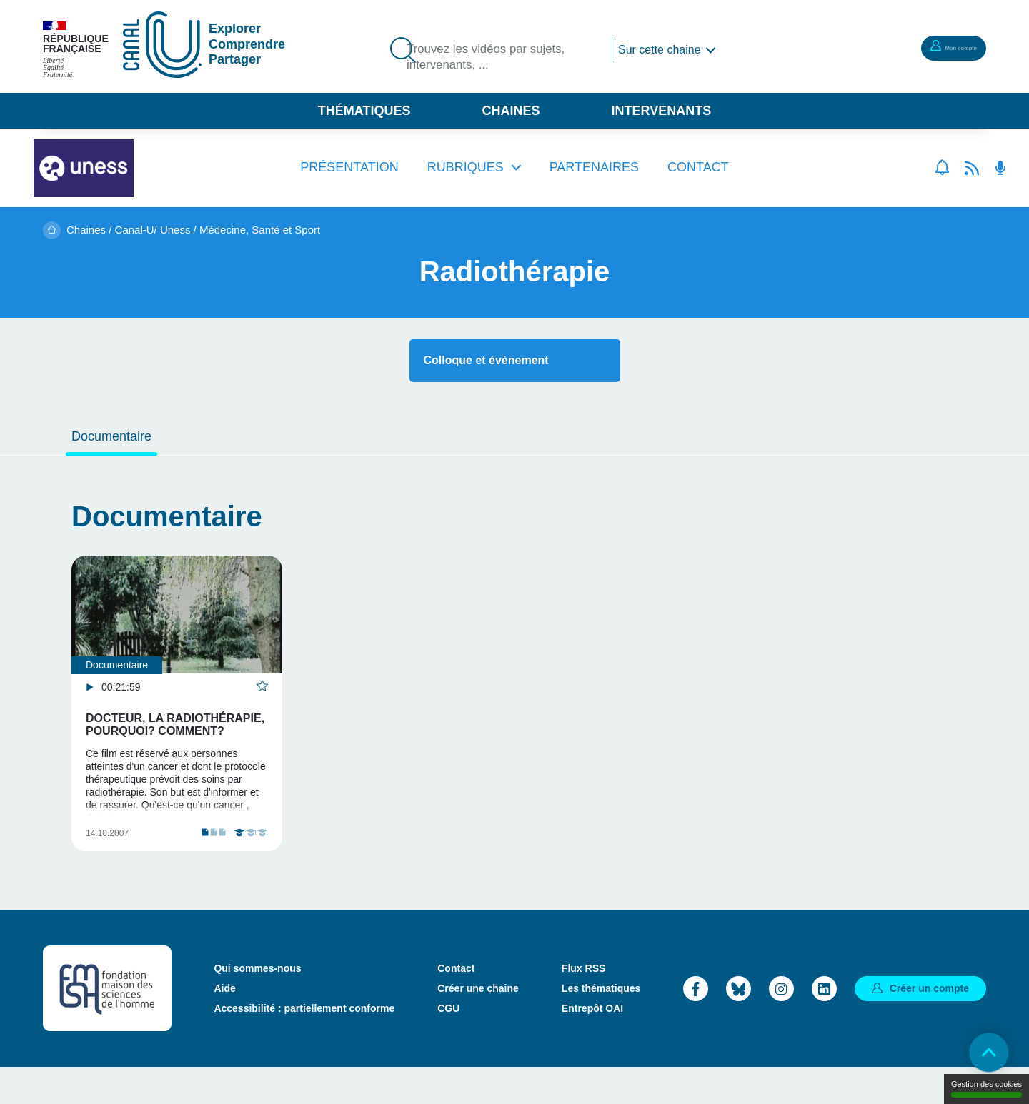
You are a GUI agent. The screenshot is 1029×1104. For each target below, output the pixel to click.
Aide (224, 1024)
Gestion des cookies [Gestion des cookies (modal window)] (986, 1089)
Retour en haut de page (979, 1054)
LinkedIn (824, 1024)
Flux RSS (583, 1004)
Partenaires (594, 167)
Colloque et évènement (486, 360)
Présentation (349, 167)
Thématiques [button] (364, 111)
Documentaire (111, 436)
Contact (698, 167)
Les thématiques (601, 1024)
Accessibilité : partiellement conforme (304, 1044)
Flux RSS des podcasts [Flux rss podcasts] (1000, 168)
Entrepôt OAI (592, 1044)
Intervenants (662, 111)
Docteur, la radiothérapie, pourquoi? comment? (175, 724)
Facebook (695, 1024)
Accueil (52, 230)
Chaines (511, 111)
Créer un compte (929, 1024)
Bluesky (738, 1024)
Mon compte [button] (939, 47)
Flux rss (972, 168)
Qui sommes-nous (257, 1004)
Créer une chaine (478, 1024)
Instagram (781, 1024)
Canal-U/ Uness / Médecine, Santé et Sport (218, 230)
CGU (448, 1044)
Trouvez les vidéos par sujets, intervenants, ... (499, 59)
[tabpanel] (176, 722)
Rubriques (465, 167)
